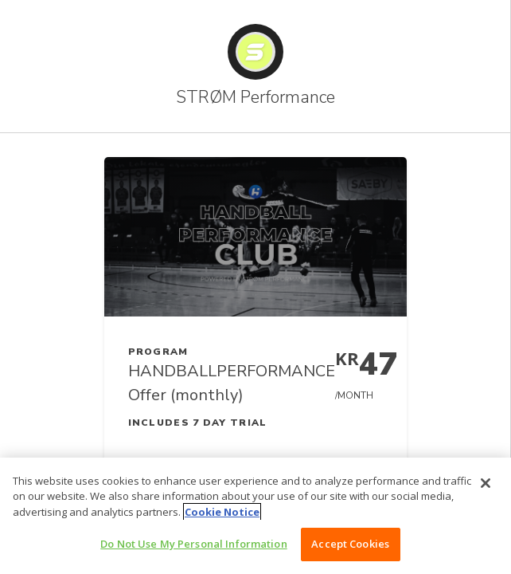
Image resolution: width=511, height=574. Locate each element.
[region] (255, 516)
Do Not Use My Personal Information (193, 544)
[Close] (485, 483)
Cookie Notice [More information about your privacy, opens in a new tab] (222, 512)
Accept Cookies (350, 544)
